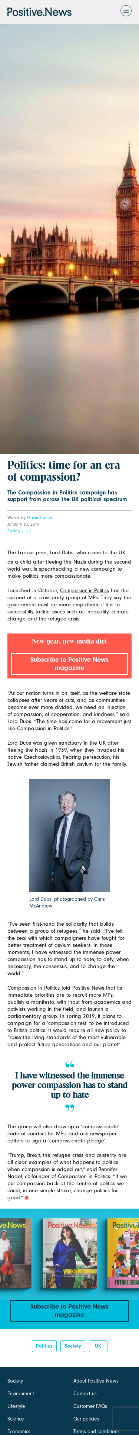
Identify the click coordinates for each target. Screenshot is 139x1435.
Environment (20, 1393)
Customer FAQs (90, 1406)
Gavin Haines (40, 517)
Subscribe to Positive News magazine (69, 664)
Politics (44, 1346)
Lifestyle (16, 1406)
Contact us (85, 1393)
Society (13, 530)
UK (28, 530)
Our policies (86, 1419)
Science (15, 1419)
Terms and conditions (96, 1431)
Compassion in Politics (84, 590)
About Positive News (96, 1381)
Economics (18, 1431)
